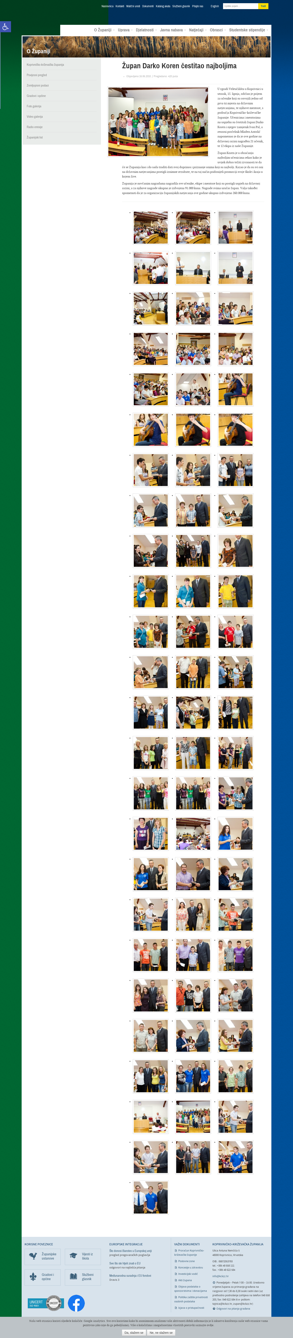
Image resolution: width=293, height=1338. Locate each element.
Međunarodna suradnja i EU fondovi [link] (130, 1275)
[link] (5, 26)
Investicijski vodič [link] (188, 1273)
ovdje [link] (210, 1325)
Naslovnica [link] (107, 6)
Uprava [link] (125, 30)
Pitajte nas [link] (197, 6)
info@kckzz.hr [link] (220, 1276)
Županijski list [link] (35, 137)
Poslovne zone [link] (186, 1261)
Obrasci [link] (218, 30)
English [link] (215, 6)
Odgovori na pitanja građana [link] (233, 1308)
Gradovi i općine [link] (36, 96)
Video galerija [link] (35, 116)
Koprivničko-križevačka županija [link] (45, 12)
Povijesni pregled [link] (37, 75)
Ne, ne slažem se (161, 1332)
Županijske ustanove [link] (49, 1256)
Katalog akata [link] (163, 6)
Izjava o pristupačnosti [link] (191, 1307)
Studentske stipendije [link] (248, 30)
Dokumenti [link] (148, 6)
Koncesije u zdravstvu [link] (190, 1267)
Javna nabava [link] (173, 30)
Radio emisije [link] (35, 127)
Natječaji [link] (198, 30)
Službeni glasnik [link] (181, 6)
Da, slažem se (134, 1332)
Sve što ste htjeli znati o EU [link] (125, 1263)
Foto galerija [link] (34, 106)
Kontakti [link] (120, 6)
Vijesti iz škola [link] (87, 1256)
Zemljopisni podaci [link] (38, 85)
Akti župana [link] (185, 1280)
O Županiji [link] (104, 30)
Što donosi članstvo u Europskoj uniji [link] (130, 1251)
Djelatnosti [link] (146, 30)
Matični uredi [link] (133, 6)
